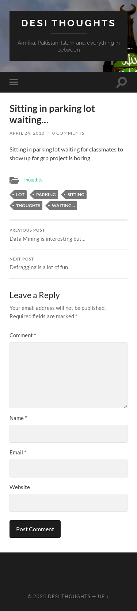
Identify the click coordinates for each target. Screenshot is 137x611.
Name (18, 418)
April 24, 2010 (27, 133)
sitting (76, 194)
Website (19, 487)
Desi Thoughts (68, 23)
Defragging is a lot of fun (68, 264)
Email (17, 452)
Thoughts (32, 180)
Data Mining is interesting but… (68, 235)
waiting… (63, 205)
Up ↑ (103, 596)
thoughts (28, 205)
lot (20, 194)
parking (46, 194)
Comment (22, 335)
